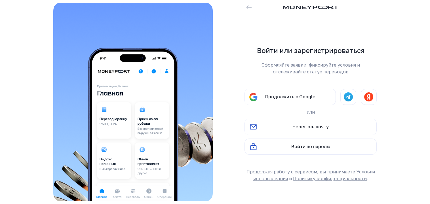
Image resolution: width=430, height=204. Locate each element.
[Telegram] (348, 97)
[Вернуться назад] (249, 7)
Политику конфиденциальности (330, 178)
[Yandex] (369, 97)
